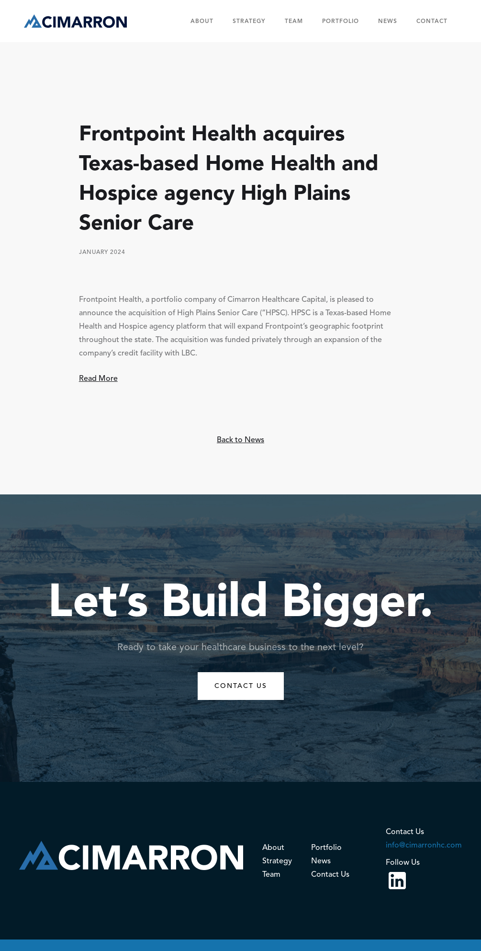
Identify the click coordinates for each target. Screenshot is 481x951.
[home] (75, 21)
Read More (98, 378)
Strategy (249, 20)
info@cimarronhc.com (424, 845)
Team (271, 874)
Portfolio (340, 20)
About (201, 20)
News (387, 20)
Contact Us (330, 874)
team (294, 20)
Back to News (240, 440)
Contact (431, 20)
